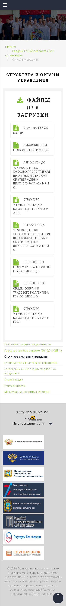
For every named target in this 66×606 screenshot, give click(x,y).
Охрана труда (13, 379)
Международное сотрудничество (26, 391)
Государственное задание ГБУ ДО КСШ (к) (33, 350)
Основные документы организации (27, 344)
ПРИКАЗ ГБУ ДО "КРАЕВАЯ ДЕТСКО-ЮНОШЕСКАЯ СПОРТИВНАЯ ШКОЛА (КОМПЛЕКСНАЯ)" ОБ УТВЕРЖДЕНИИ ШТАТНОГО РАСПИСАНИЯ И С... (31, 174)
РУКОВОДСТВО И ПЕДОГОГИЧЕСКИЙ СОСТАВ (31, 147)
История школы (14, 385)
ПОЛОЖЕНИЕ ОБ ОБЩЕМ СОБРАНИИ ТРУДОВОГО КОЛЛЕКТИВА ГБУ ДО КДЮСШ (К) (31, 289)
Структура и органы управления (26, 356)
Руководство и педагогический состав (30, 363)
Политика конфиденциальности (29, 572)
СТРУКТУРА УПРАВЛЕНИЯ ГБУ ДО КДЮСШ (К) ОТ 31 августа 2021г (31, 205)
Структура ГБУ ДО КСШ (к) (30, 130)
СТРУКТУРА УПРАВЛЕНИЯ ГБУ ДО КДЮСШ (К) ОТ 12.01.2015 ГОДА (31, 315)
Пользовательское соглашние (38, 568)
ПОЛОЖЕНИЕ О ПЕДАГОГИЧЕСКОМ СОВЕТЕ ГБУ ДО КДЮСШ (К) (31, 266)
